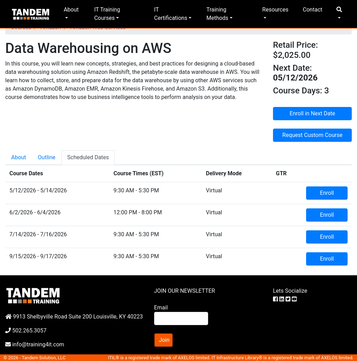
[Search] (181, 318)
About (71, 9)
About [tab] (18, 157)
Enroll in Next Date (312, 113)
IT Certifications (170, 13)
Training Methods (217, 13)
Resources (275, 9)
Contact (312, 9)
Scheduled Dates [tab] (88, 157)
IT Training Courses (107, 13)
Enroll (327, 193)
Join (164, 340)
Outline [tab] (46, 157)
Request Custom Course (312, 135)
